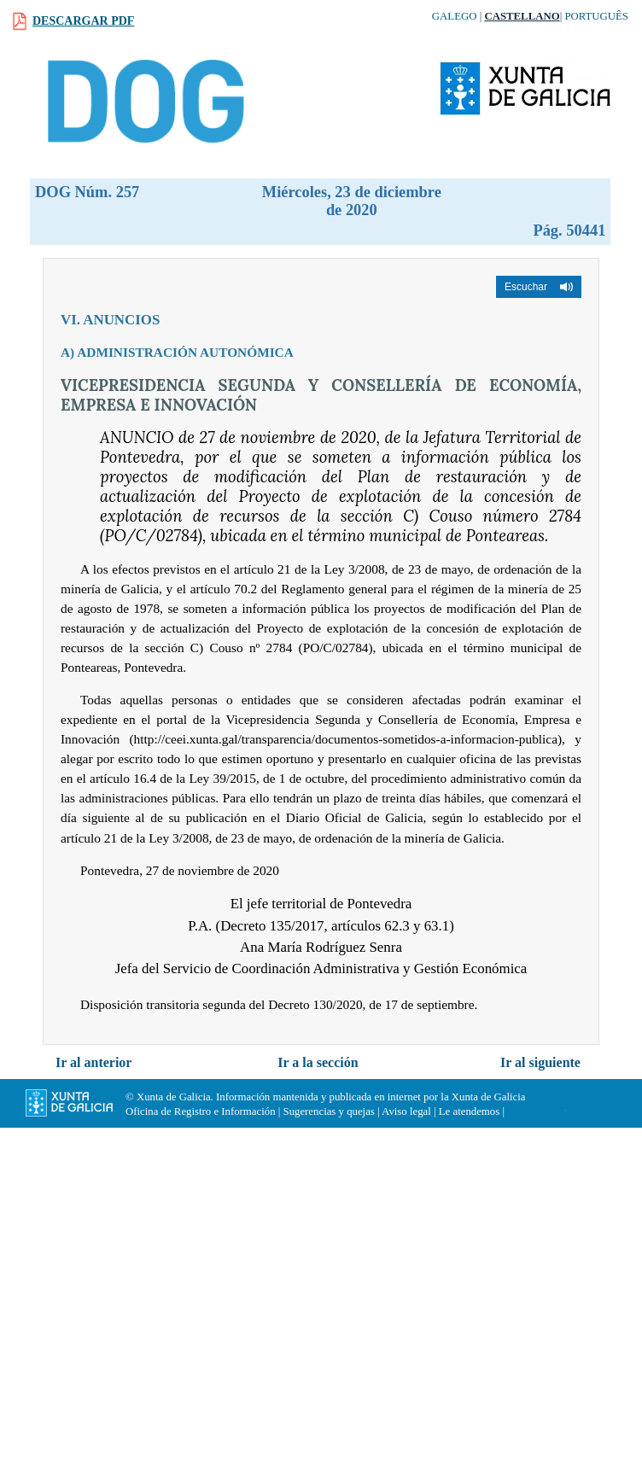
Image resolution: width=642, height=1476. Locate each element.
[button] (538, 287)
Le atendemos (469, 1111)
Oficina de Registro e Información (200, 1111)
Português (596, 16)
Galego (454, 16)
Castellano (521, 16)
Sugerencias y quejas (329, 1111)
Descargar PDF (83, 21)
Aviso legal (406, 1111)
